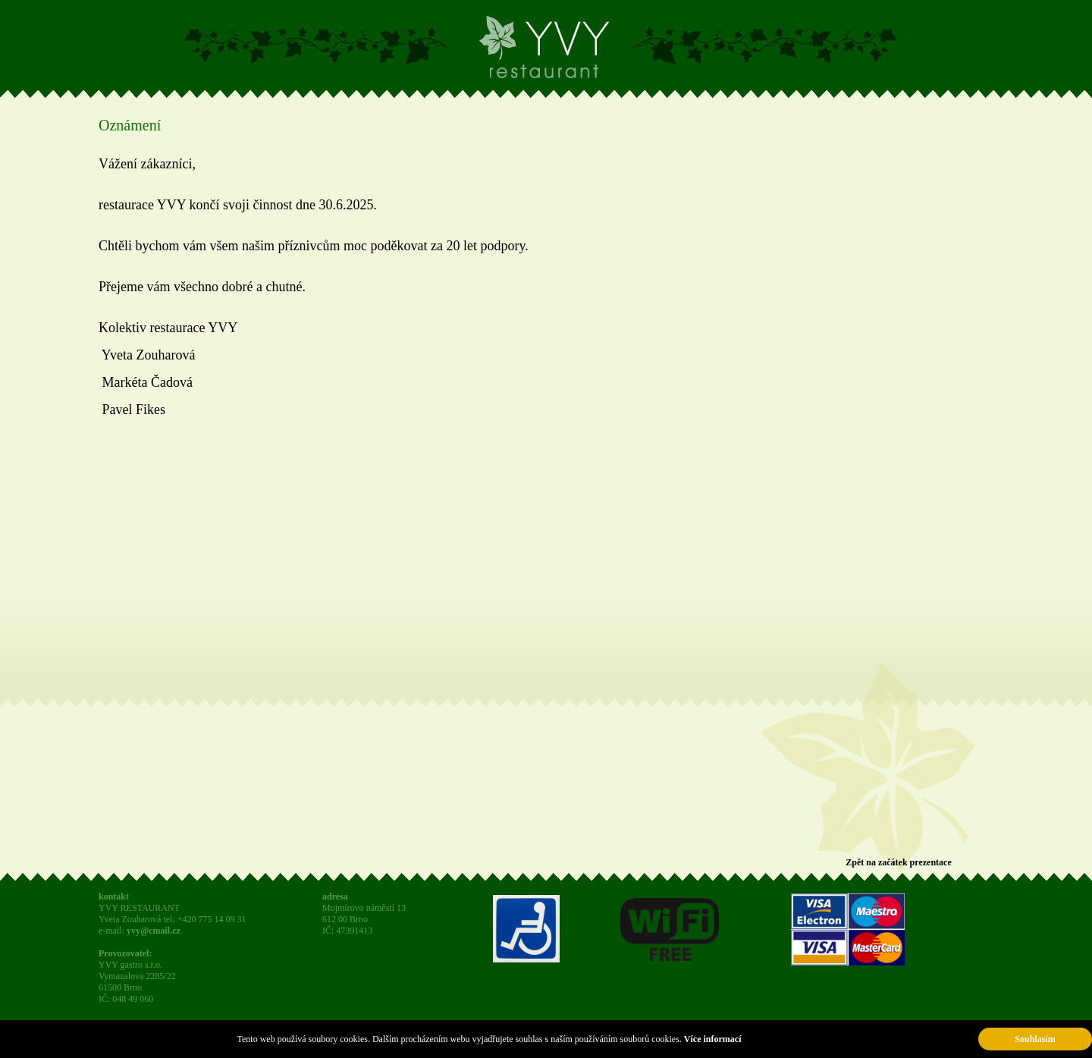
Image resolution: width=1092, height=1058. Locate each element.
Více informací (713, 1039)
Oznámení (130, 125)
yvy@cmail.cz (153, 930)
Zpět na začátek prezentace (898, 862)
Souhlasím (1035, 1039)
